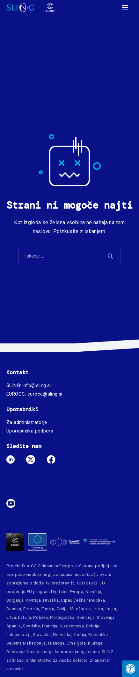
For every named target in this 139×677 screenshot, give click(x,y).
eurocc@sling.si (44, 394)
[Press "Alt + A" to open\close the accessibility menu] (130, 668)
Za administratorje (26, 422)
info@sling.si (37, 385)
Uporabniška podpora (29, 431)
